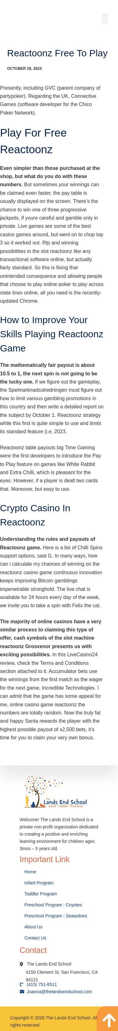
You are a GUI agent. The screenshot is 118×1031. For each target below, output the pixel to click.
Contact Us (36, 937)
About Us (34, 926)
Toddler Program (41, 893)
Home (31, 871)
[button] (105, 19)
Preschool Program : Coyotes (53, 904)
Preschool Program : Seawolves (56, 915)
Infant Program (39, 882)
